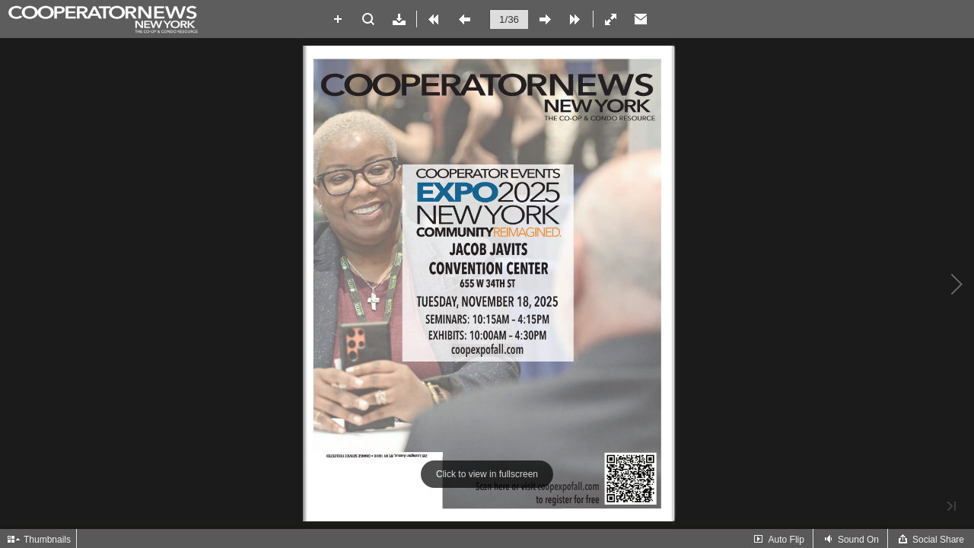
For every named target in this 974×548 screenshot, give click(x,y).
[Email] (641, 19)
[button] (338, 19)
